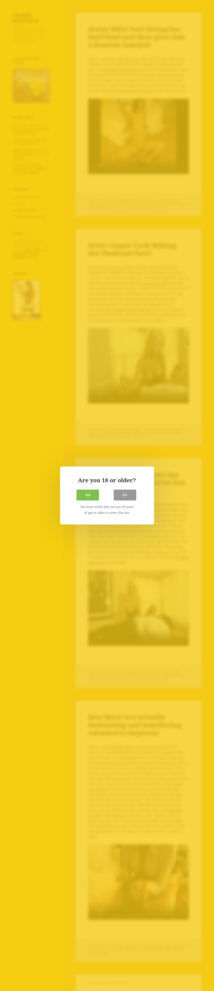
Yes (88, 495)
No (125, 495)
